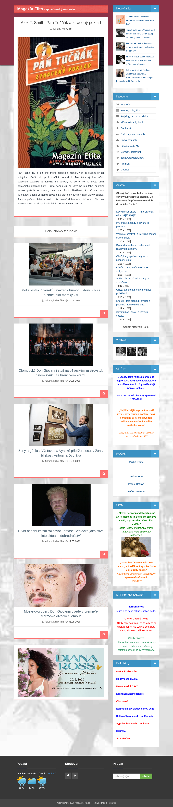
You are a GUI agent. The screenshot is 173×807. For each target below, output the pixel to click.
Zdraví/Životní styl (130, 146)
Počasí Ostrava (136, 484)
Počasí (52, 773)
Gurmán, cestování (131, 152)
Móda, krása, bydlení (132, 122)
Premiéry (125, 163)
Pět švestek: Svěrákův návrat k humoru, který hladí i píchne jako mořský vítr (140, 47)
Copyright (62, 803)
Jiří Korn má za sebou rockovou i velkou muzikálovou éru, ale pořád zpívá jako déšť (140, 60)
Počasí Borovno (136, 491)
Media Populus (108, 803)
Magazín (125, 104)
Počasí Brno (136, 476)
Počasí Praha (136, 461)
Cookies (125, 169)
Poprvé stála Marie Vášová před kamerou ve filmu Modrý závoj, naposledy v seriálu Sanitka (140, 34)
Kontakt (95, 803)
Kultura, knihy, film (62, 28)
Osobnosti (126, 128)
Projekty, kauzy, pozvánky (134, 116)
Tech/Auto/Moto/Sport (132, 157)
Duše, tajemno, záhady (133, 134)
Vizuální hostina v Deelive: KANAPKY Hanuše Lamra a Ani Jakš (140, 20)
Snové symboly (129, 140)
